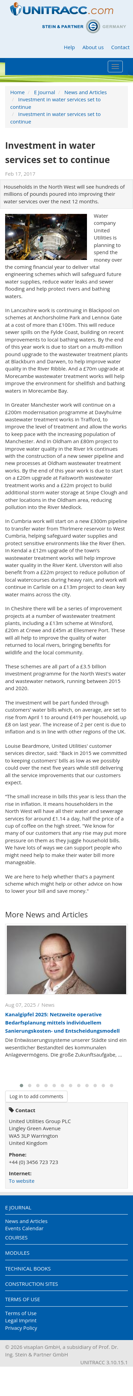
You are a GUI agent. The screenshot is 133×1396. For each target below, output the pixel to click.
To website (21, 1180)
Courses (16, 1237)
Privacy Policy (21, 1327)
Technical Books (28, 1268)
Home (17, 92)
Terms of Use (22, 1299)
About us (93, 47)
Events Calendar (24, 1228)
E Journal (44, 92)
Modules (17, 1252)
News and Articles (85, 92)
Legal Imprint (20, 1320)
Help (69, 47)
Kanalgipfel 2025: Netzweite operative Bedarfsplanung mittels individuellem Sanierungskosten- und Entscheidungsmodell (62, 1022)
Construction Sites (31, 1283)
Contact (120, 47)
